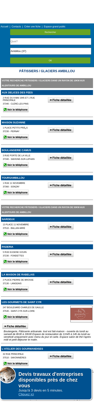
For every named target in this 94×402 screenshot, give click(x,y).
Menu (47, 2)
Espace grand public (54, 26)
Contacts (16, 26)
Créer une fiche (32, 26)
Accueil (4, 26)
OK (50, 60)
